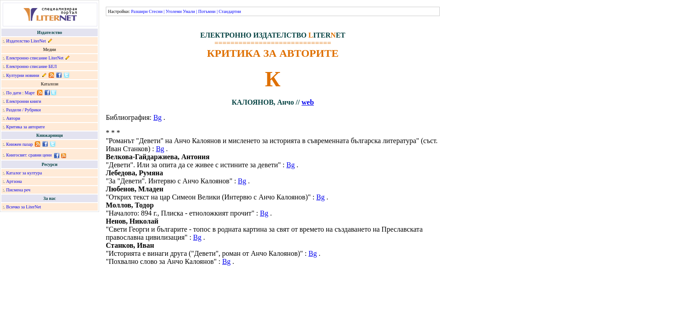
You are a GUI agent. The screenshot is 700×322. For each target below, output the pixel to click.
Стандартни (230, 11)
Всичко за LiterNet (23, 206)
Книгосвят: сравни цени (29, 155)
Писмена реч (18, 189)
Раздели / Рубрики (23, 109)
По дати (13, 92)
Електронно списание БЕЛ (31, 66)
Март (30, 92)
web (307, 102)
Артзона (14, 181)
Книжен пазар (19, 144)
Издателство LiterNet (26, 40)
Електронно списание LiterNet (35, 57)
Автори (13, 118)
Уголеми (174, 11)
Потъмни (207, 11)
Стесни (155, 11)
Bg (157, 117)
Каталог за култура (24, 172)
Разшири (139, 11)
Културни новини (22, 75)
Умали (189, 11)
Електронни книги (23, 101)
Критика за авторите (25, 126)
